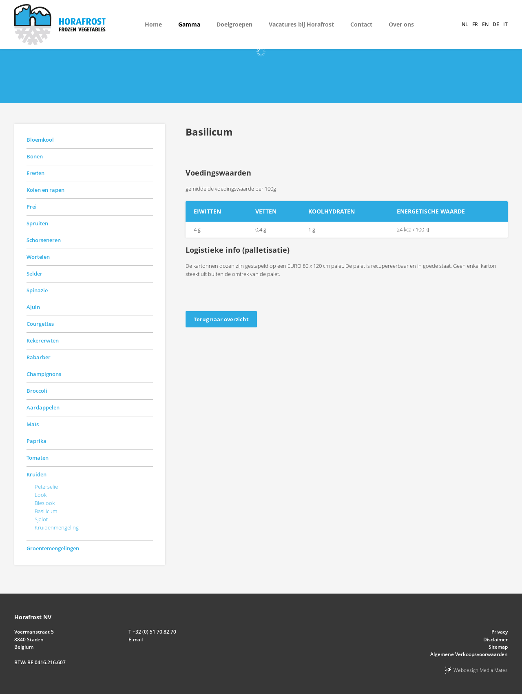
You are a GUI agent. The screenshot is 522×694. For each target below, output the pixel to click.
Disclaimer (495, 639)
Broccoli (37, 390)
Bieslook (45, 503)
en (485, 24)
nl (465, 24)
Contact (361, 24)
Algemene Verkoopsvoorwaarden (469, 654)
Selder (34, 273)
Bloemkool (40, 139)
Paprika (36, 441)
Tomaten (38, 457)
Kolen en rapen (45, 190)
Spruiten (37, 223)
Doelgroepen (234, 24)
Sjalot (41, 519)
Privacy (499, 631)
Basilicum (46, 511)
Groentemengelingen (53, 548)
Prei (32, 206)
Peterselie (46, 486)
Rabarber (39, 357)
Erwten (35, 173)
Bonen (35, 156)
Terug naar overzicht (221, 319)
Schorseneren (44, 240)
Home (153, 24)
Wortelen (38, 256)
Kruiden (36, 474)
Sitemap (498, 646)
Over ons (401, 24)
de (496, 24)
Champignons (44, 374)
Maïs (33, 424)
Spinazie (37, 290)
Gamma (189, 24)
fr (475, 24)
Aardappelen (43, 407)
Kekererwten (43, 340)
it (505, 24)
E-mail (135, 639)
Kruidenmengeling (57, 527)
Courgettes (40, 323)
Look (40, 494)
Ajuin (33, 307)
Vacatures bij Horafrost (301, 24)
